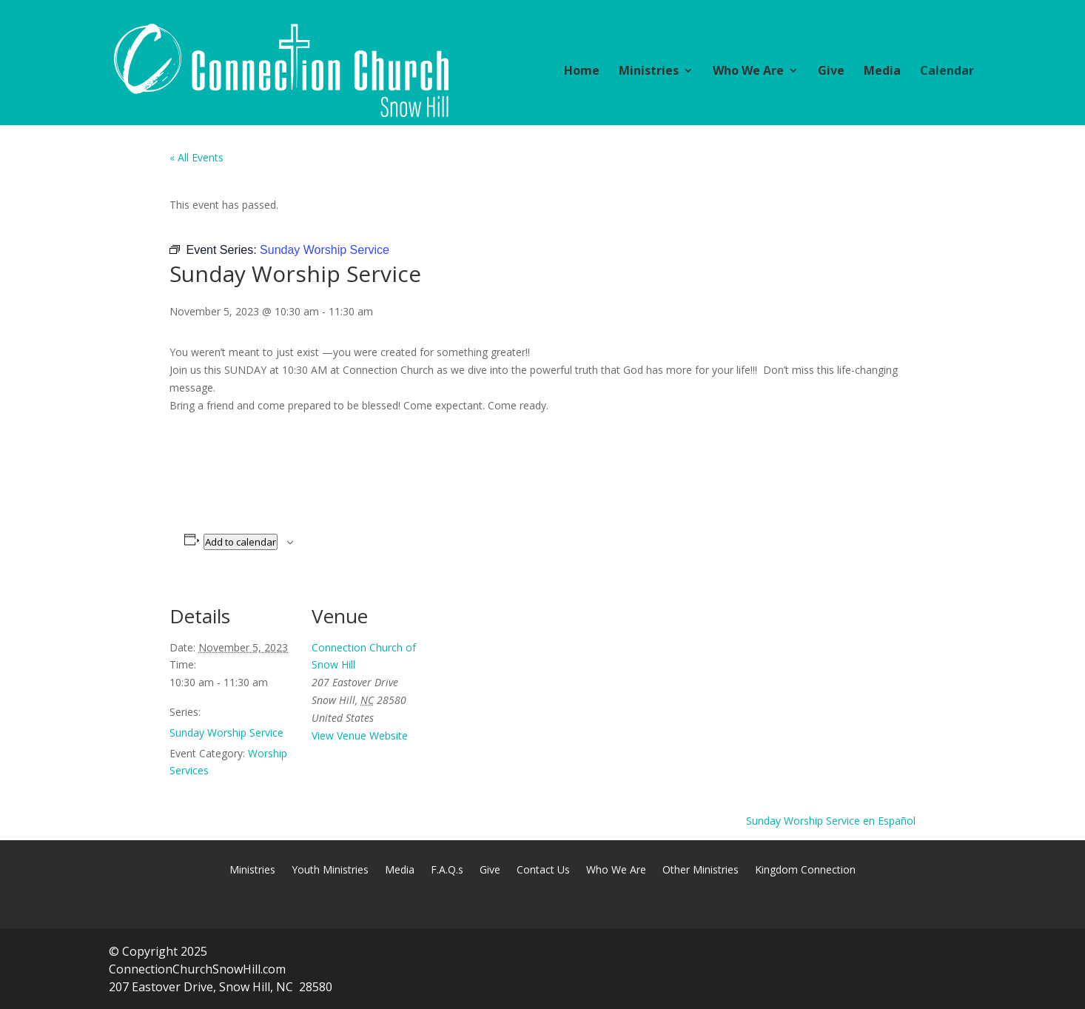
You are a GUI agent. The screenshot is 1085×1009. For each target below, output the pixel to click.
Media (882, 71)
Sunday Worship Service (226, 732)
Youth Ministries (330, 870)
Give (831, 71)
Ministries (649, 71)
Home (581, 71)
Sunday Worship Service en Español (831, 821)
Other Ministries (700, 870)
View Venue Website (360, 735)
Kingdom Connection (805, 870)
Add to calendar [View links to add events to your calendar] (240, 542)
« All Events (196, 157)
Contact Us (543, 870)
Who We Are (748, 71)
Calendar (947, 71)
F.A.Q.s (447, 870)
